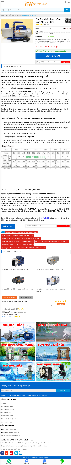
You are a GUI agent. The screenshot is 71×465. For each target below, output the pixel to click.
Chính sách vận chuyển (7, 409)
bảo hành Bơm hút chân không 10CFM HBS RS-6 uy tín (17, 235)
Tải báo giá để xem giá (47, 46)
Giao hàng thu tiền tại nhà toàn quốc (52, 51)
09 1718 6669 (45, 218)
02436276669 (15, 432)
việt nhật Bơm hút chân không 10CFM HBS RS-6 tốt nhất (51, 241)
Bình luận (46, 24)
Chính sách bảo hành (6, 415)
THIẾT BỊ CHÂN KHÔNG (14, 15)
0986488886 (13, 429)
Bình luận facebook (25, 297)
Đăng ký (63, 390)
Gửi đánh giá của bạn (9, 297)
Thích (8, 316)
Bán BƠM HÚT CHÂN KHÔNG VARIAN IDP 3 (50, 269)
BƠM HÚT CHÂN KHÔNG (29, 15)
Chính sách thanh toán (6, 406)
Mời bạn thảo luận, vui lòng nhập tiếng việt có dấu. (27, 303)
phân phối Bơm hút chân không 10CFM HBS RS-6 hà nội (17, 241)
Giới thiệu (3, 403)
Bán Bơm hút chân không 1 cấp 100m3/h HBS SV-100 (17, 289)
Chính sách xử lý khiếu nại (8, 419)
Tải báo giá (67, 28)
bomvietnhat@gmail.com (13, 435)
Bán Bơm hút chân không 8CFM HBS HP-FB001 (15, 269)
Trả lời (3, 316)
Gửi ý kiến (61, 304)
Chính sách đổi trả (5, 412)
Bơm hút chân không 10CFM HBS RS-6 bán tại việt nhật (17, 244)
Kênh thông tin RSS (6, 422)
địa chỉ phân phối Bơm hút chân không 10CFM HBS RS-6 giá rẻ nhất (21, 238)
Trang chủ (4, 15)
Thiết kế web (37, 457)
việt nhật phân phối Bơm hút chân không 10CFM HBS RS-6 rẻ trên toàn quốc (23, 248)
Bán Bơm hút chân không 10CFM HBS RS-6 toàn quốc (21, 232)
